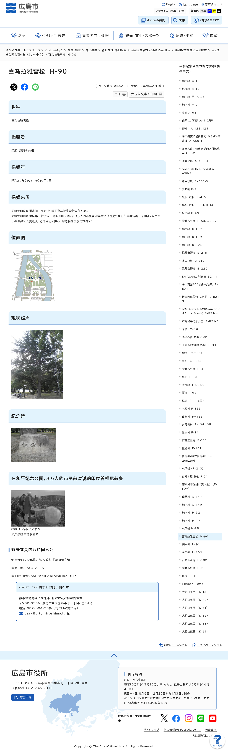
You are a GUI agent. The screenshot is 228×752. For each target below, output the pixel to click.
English (171, 4)
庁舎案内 (26, 697)
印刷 (117, 94)
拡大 (181, 11)
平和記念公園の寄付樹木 (191, 50)
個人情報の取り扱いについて (182, 729)
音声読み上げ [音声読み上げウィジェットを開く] (213, 4)
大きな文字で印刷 (144, 94)
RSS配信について (205, 735)
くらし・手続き (54, 50)
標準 (173, 11)
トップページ (32, 50)
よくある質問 (156, 20)
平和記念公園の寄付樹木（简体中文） (199, 69)
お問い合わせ (209, 20)
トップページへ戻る (209, 645)
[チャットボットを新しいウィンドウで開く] (217, 747)
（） (201, 311)
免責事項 (211, 729)
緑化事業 (91, 50)
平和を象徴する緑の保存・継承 (150, 50)
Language (190, 4)
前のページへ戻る (175, 645)
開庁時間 (135, 674)
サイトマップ (151, 729)
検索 (182, 20)
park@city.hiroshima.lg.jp (47, 613)
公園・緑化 (74, 50)
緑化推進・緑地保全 (114, 50)
